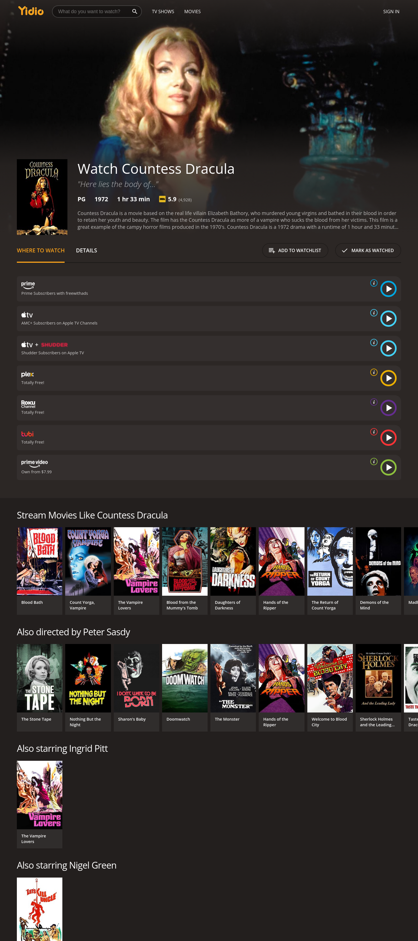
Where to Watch (41, 250)
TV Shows (163, 11)
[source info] (373, 283)
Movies (192, 11)
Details (86, 250)
